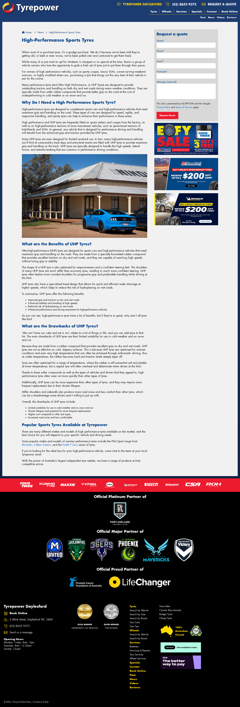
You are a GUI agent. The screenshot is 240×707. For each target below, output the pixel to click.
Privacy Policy (163, 107)
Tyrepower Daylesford (139, 4)
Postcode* (162, 71)
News (211, 17)
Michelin (27, 445)
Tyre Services (136, 654)
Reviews (231, 17)
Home (27, 32)
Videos (221, 17)
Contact (212, 11)
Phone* (160, 51)
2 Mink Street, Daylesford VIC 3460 (31, 619)
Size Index (164, 606)
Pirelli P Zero (70, 445)
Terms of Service (184, 107)
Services (181, 11)
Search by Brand (138, 618)
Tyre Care (135, 622)
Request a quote (219, 4)
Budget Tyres (165, 614)
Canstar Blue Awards (170, 610)
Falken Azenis (42, 445)
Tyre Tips (134, 626)
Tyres (153, 11)
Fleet (203, 17)
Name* (160, 40)
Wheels (166, 11)
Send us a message (21, 632)
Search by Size (137, 614)
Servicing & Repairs (140, 650)
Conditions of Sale (41, 702)
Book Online (230, 11)
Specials (197, 11)
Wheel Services (138, 658)
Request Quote (167, 115)
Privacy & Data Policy (22, 702)
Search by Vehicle (139, 610)
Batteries (134, 646)
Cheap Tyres (165, 618)
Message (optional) (167, 82)
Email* (160, 61)
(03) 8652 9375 (184, 4)
